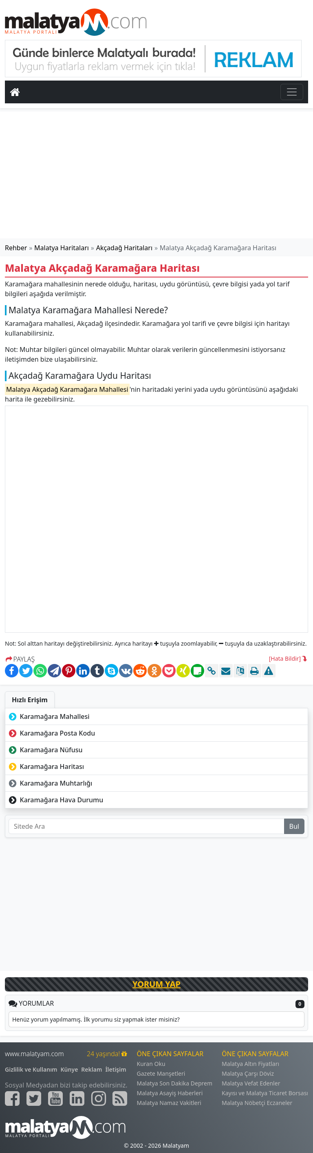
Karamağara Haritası (45, 766)
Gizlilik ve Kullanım (31, 1069)
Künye (69, 1069)
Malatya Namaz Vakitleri (169, 1103)
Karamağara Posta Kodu (51, 733)
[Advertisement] (156, 175)
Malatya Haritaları (61, 247)
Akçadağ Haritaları (124, 247)
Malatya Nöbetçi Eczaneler (257, 1103)
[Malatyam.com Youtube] (55, 1098)
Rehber (16, 247)
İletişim (115, 1069)
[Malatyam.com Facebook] (12, 1098)
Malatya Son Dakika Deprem (175, 1083)
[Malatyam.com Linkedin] (77, 1098)
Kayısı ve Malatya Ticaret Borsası (265, 1093)
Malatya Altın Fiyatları (250, 1064)
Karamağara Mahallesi (48, 716)
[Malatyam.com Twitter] (33, 1098)
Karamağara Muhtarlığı (49, 783)
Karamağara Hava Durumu (55, 799)
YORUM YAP (156, 983)
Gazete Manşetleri (161, 1073)
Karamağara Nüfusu (45, 749)
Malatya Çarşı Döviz (248, 1073)
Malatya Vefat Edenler (251, 1083)
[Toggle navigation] (291, 92)
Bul (294, 826)
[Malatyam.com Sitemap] (119, 1098)
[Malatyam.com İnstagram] (98, 1098)
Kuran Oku (151, 1064)
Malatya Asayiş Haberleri (170, 1093)
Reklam (91, 1069)
